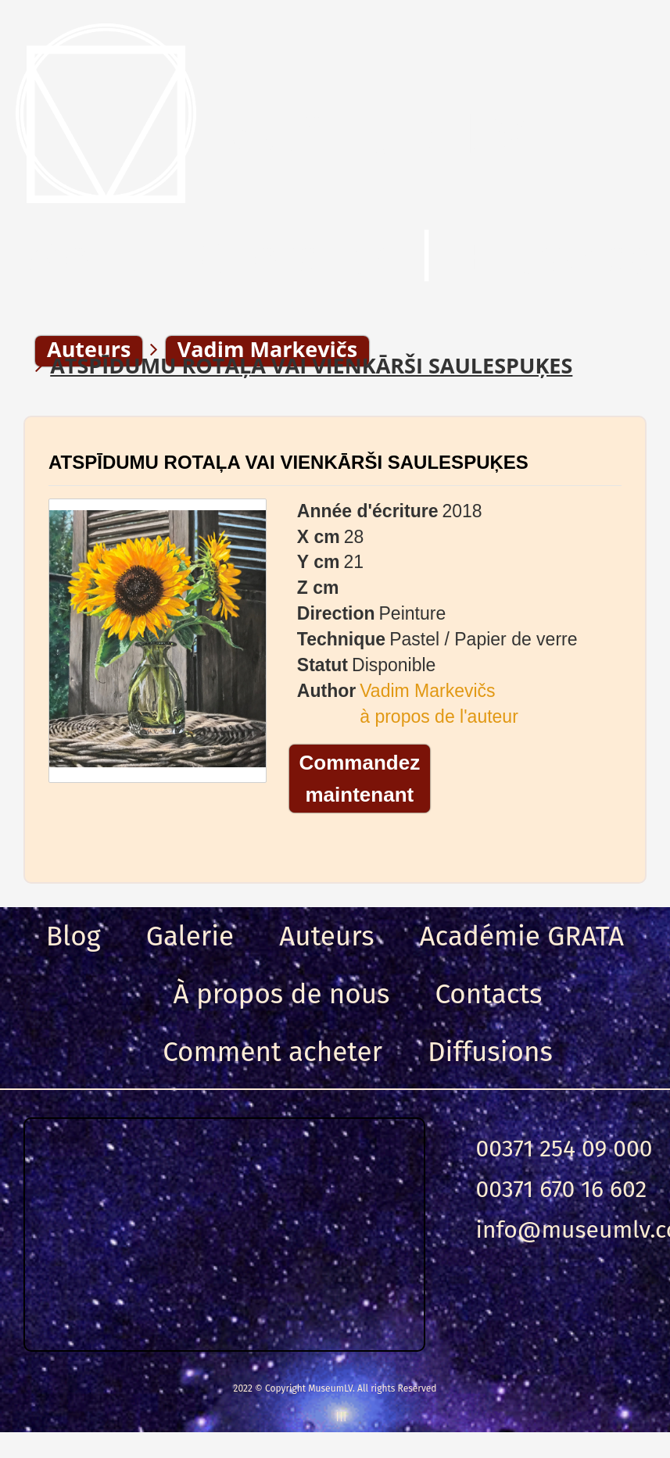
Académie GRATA (522, 936)
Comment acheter (272, 1051)
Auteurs (326, 936)
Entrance (557, 257)
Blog (73, 936)
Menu (85, 257)
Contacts (488, 993)
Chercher (294, 257)
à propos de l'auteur (439, 716)
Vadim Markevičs (427, 691)
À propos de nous (282, 993)
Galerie (190, 936)
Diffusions (490, 1051)
